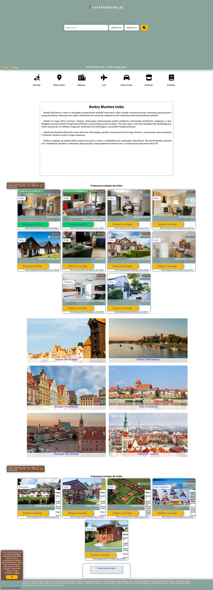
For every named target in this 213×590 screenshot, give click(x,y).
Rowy (66, 487)
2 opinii (192, 506)
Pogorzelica (24, 487)
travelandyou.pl (106, 7)
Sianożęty (90, 529)
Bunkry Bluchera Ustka (106, 568)
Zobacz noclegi (122, 224)
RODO (17, 573)
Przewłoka (68, 282)
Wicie (111, 487)
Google (17, 554)
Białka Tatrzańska (161, 487)
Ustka (21, 198)
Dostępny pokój (32, 224)
